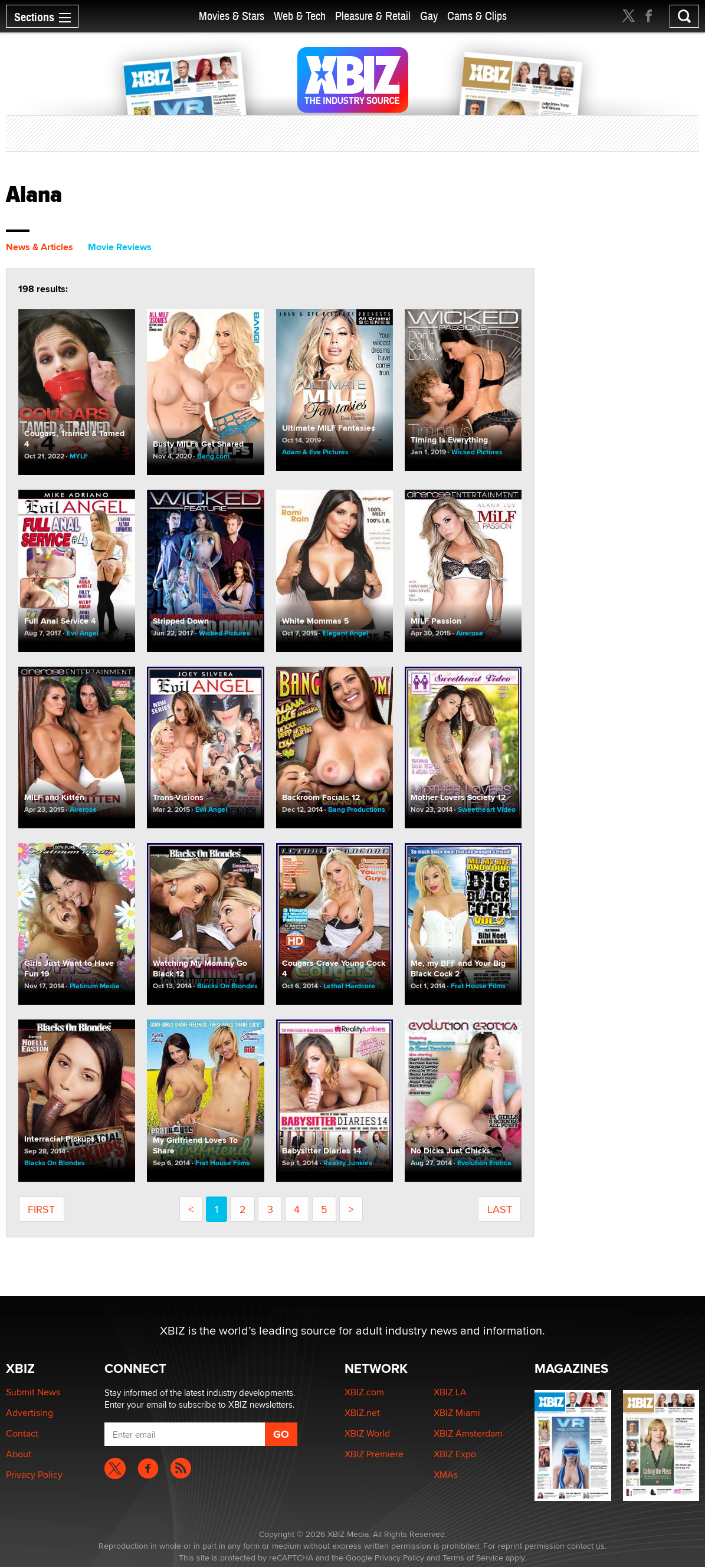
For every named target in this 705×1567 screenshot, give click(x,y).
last (499, 1209)
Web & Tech (300, 16)
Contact (22, 1433)
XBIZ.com (364, 1392)
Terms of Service (472, 1557)
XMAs (446, 1474)
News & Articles (39, 247)
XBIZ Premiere (374, 1454)
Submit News (33, 1392)
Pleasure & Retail (373, 16)
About (18, 1454)
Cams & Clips (477, 16)
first (41, 1209)
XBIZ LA (450, 1392)
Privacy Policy (34, 1474)
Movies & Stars (231, 16)
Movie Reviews (120, 247)
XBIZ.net (362, 1413)
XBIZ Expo (455, 1454)
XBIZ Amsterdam (468, 1433)
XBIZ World (367, 1433)
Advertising (29, 1413)
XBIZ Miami (457, 1413)
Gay (429, 16)
